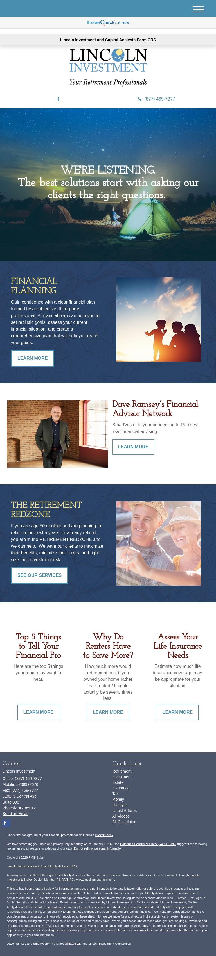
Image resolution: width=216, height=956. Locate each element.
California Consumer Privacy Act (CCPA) (148, 844)
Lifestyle (119, 805)
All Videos (121, 816)
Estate (117, 782)
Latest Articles (124, 810)
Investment (121, 777)
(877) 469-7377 (156, 99)
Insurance (120, 788)
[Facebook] (58, 99)
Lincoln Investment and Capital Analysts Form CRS (108, 40)
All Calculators (124, 822)
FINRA (61, 879)
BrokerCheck (104, 835)
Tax (115, 793)
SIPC (70, 879)
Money (118, 799)
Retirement (121, 771)
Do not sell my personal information (98, 848)
